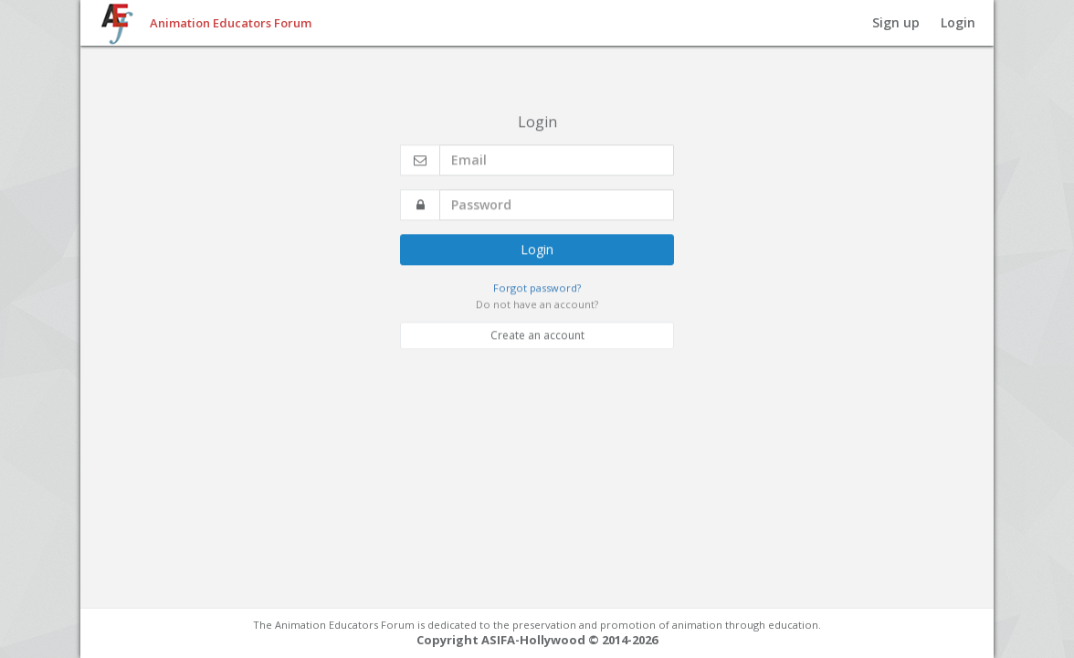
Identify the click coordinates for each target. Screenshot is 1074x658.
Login (958, 22)
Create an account (537, 327)
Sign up (896, 22)
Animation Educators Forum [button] (230, 23)
